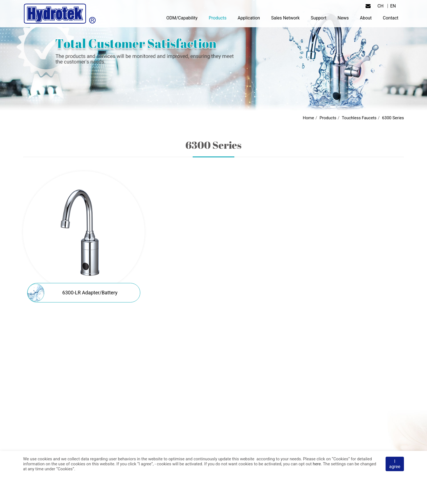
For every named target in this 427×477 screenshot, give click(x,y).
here (317, 463)
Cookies (340, 458)
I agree (394, 464)
